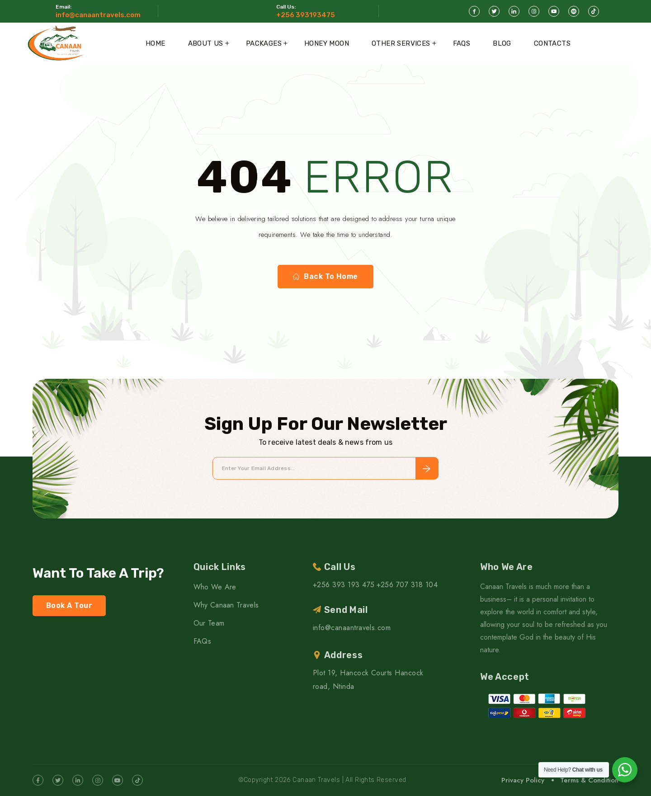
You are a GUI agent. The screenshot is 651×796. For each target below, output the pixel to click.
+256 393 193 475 (344, 584)
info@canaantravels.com (98, 15)
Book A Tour (69, 605)
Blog (502, 43)
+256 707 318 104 (407, 584)
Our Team (209, 623)
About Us (205, 43)
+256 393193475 (305, 15)
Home (155, 43)
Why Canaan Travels (226, 605)
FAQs (462, 43)
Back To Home (325, 276)
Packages (264, 43)
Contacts (552, 43)
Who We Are (214, 587)
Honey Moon (326, 43)
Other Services (401, 43)
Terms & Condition (589, 780)
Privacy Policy (522, 780)
